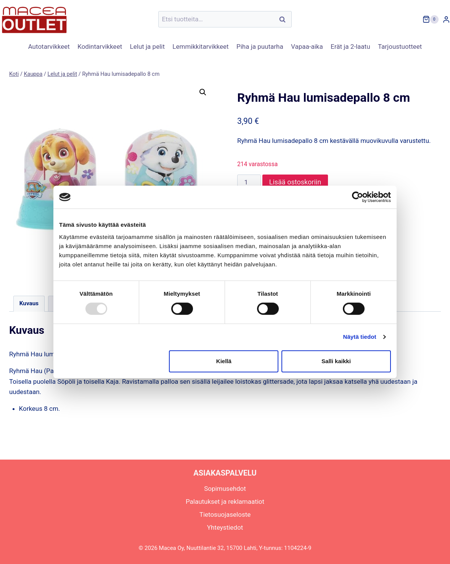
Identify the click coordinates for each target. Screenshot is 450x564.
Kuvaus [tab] (29, 303)
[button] (203, 92)
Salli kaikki (336, 361)
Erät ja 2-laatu (350, 46)
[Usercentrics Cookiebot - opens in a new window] (357, 197)
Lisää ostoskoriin (295, 182)
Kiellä (223, 361)
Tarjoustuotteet (400, 46)
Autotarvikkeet (49, 46)
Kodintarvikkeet (99, 46)
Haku (284, 19)
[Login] (446, 19)
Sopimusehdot (225, 488)
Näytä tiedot (359, 336)
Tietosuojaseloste (225, 514)
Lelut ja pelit (147, 46)
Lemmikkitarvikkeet (200, 46)
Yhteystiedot (225, 527)
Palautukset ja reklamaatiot (225, 501)
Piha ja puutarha (259, 46)
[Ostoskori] (431, 19)
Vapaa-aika (307, 46)
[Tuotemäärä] (249, 182)
